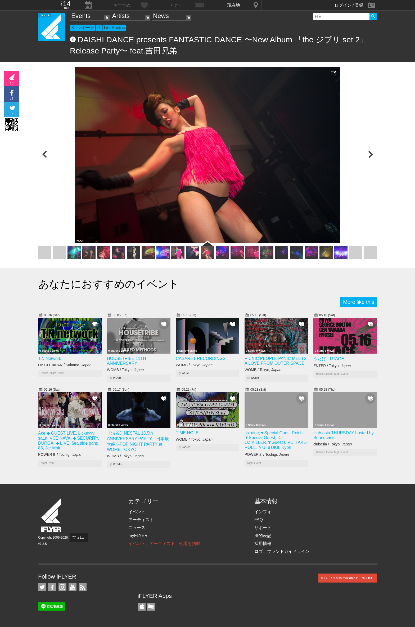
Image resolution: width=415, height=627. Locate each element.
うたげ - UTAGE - (330, 359)
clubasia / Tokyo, (332, 444)
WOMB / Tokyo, (125, 370)
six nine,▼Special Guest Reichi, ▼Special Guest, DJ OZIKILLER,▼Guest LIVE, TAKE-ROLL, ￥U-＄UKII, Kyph (276, 440)
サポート (262, 527)
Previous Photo (44, 154)
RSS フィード (83, 587)
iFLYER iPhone (142, 607)
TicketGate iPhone (151, 607)
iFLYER (51, 515)
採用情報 (262, 543)
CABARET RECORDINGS (200, 358)
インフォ (262, 511)
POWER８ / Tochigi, (60, 454)
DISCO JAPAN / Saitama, (64, 365)
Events (81, 15)
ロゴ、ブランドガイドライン (281, 551)
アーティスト (141, 519)
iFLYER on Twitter (42, 587)
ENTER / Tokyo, (332, 366)
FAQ (258, 519)
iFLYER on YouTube (72, 587)
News (161, 15)
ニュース (136, 527)
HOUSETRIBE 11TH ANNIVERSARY (126, 361)
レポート (85, 27)
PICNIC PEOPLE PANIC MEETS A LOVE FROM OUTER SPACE (275, 361)
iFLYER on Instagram (62, 587)
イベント (136, 511)
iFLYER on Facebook (52, 587)
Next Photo (370, 154)
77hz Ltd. (78, 537)
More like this (358, 302)
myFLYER (137, 535)
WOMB (117, 377)
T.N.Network (49, 358)
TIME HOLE (187, 433)
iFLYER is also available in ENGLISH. (347, 578)
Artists (121, 15)
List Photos (114, 27)
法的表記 (262, 535)
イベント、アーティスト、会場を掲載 (164, 543)
